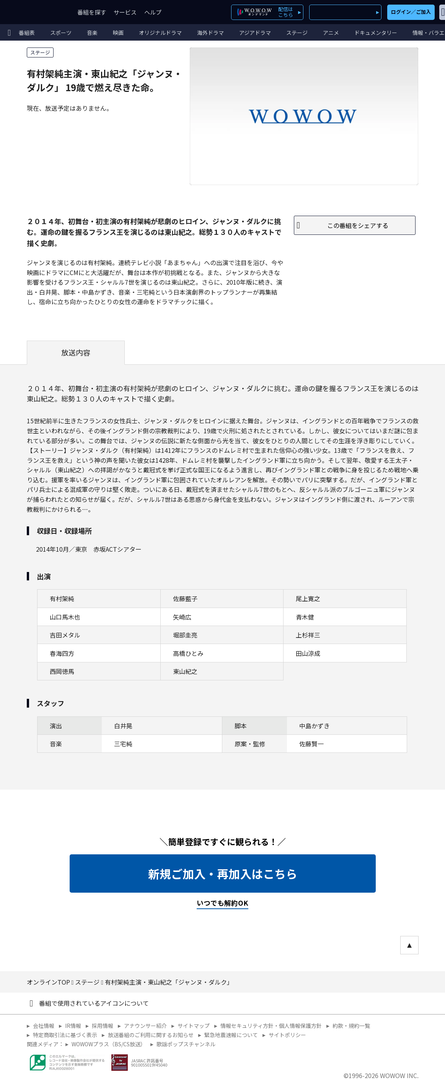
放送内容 (75, 352)
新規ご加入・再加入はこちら (222, 873)
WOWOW (34, 12)
